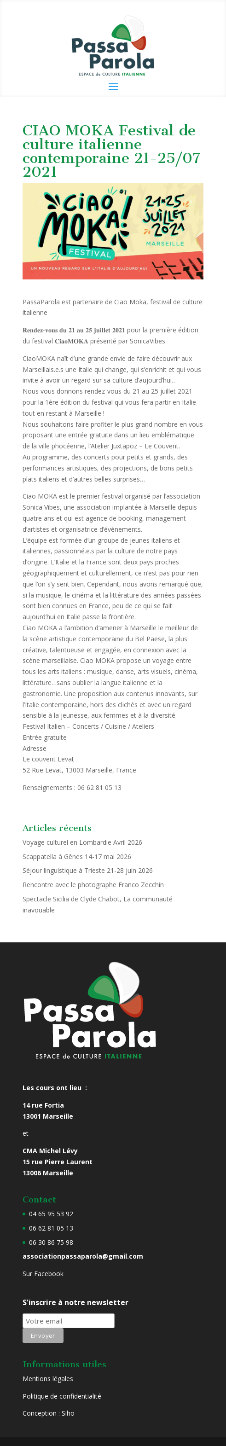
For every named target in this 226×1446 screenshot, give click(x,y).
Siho (68, 1413)
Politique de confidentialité (62, 1396)
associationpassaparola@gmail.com (83, 1256)
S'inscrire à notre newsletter (75, 1302)
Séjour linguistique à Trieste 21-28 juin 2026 (88, 870)
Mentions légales (48, 1378)
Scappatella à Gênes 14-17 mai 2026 (77, 856)
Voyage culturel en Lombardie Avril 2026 (82, 842)
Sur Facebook (43, 1273)
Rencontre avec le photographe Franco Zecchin (93, 884)
